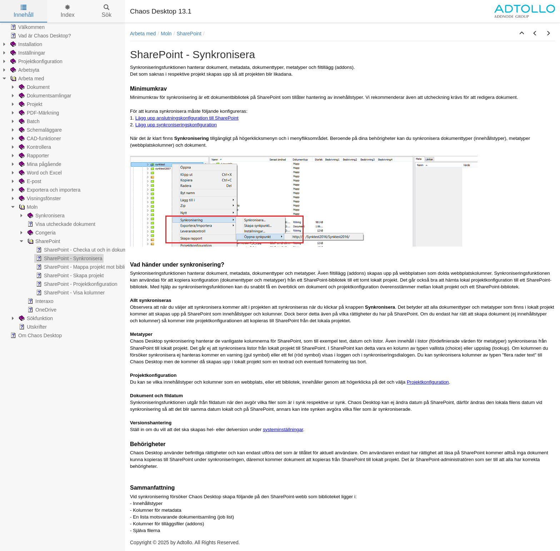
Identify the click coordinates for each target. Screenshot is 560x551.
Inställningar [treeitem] (27, 53)
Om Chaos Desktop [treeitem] (35, 335)
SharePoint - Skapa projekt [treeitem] (69, 275)
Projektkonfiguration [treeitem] (35, 61)
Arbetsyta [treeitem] (24, 70)
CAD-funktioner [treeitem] (39, 138)
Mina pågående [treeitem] (39, 164)
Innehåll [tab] (24, 11)
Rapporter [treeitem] (33, 155)
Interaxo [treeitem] (40, 301)
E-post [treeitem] (29, 181)
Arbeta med (143, 33)
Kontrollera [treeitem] (34, 147)
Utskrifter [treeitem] (32, 327)
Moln (166, 33)
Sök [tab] (107, 11)
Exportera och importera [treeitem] (49, 190)
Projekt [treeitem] (30, 104)
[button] (522, 33)
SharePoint (189, 33)
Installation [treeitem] (25, 44)
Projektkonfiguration (428, 382)
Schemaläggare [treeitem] (40, 130)
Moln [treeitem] (28, 207)
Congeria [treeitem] (41, 232)
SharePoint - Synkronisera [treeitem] (68, 258)
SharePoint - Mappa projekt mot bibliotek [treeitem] (84, 267)
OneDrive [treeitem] (41, 309)
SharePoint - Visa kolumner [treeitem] (70, 292)
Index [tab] (68, 11)
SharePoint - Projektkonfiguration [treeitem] (76, 284)
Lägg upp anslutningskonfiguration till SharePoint (187, 118)
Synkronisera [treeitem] (45, 215)
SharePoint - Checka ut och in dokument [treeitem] (84, 250)
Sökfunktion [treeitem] (35, 318)
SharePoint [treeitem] (43, 241)
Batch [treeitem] (29, 121)
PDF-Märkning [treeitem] (38, 112)
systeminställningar (283, 429)
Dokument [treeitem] (34, 87)
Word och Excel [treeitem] (40, 172)
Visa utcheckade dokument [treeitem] (60, 224)
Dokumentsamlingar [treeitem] (44, 95)
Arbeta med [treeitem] (26, 78)
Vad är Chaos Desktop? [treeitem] (40, 35)
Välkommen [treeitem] (27, 27)
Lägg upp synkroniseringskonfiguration (176, 124)
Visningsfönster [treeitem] (39, 198)
